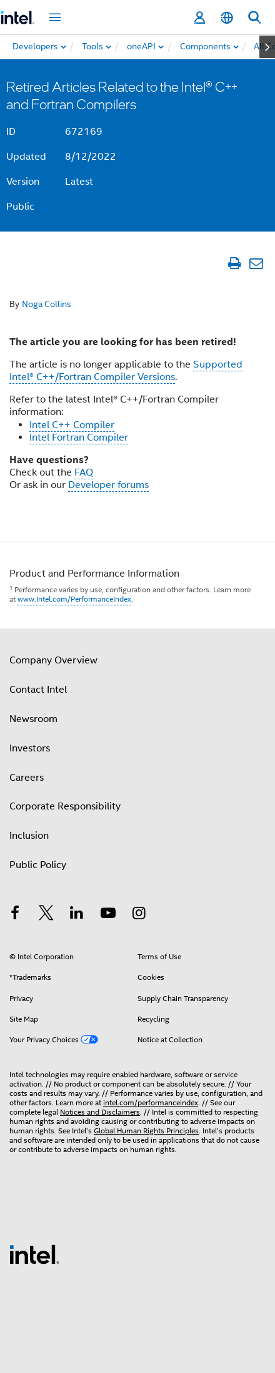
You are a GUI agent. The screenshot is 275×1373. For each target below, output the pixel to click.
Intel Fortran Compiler (78, 437)
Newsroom (33, 719)
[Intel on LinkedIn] (77, 915)
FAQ (83, 472)
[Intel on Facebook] (15, 915)
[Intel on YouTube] (108, 915)
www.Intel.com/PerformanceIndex (74, 598)
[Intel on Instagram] (138, 915)
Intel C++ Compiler (71, 425)
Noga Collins (46, 304)
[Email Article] (256, 263)
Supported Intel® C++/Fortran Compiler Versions (125, 370)
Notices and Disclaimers (100, 1111)
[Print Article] (234, 263)
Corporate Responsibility (65, 806)
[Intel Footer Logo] (34, 1254)
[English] (227, 18)
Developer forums (108, 485)
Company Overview (53, 660)
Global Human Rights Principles (146, 1130)
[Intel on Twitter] (46, 915)
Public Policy (37, 865)
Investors (29, 748)
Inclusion (29, 835)
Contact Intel (38, 689)
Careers (26, 777)
